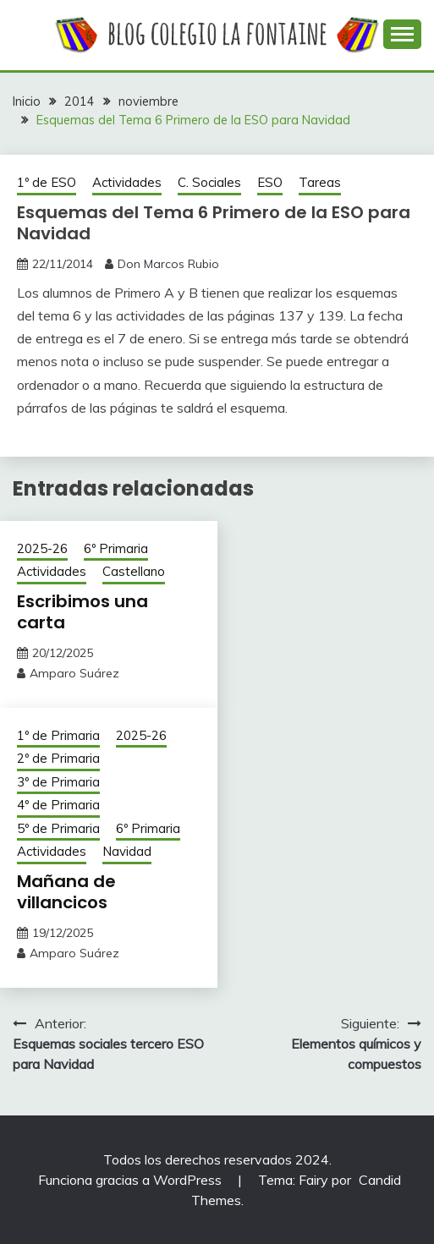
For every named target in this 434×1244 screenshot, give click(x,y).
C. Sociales (209, 182)
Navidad (126, 851)
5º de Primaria (58, 828)
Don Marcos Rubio (168, 263)
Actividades (127, 182)
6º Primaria (116, 548)
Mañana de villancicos (66, 891)
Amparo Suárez (74, 673)
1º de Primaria (58, 735)
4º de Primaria (58, 805)
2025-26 (42, 548)
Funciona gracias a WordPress (131, 1179)
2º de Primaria (58, 758)
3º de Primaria (58, 782)
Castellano (133, 571)
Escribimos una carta (82, 611)
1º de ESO (46, 182)
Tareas (320, 182)
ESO (270, 182)
